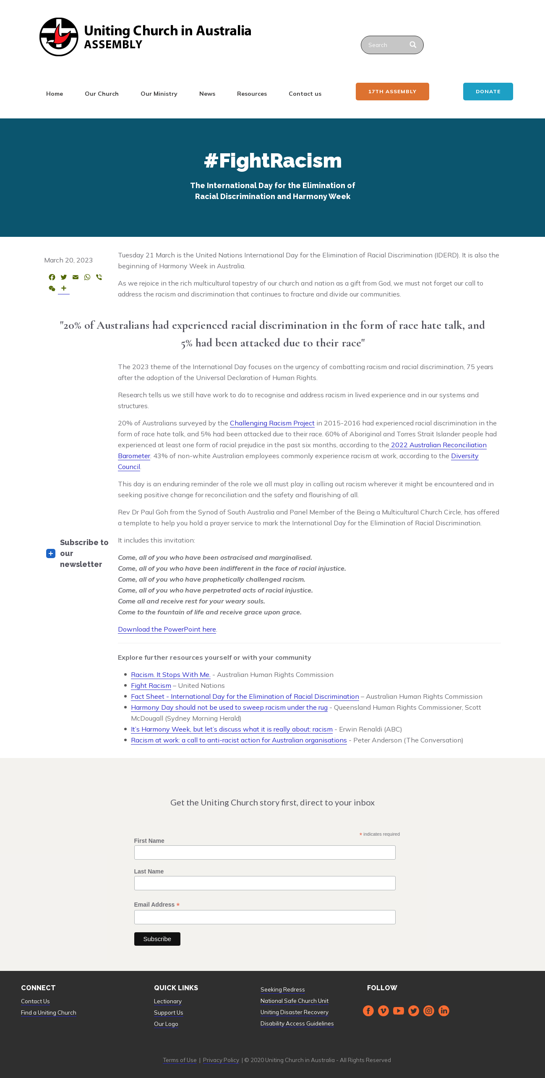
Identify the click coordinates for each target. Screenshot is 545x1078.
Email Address (157, 905)
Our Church (102, 93)
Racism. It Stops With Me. (171, 674)
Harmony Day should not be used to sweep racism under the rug (229, 707)
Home (54, 93)
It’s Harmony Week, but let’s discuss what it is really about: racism (232, 729)
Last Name (149, 871)
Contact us (305, 93)
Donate (488, 91)
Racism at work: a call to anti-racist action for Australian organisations (239, 740)
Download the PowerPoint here (167, 629)
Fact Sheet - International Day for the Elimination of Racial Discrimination (245, 696)
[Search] (413, 45)
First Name (149, 840)
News (207, 93)
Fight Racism (151, 685)
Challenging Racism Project (272, 423)
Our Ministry (159, 93)
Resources (252, 93)
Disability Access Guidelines (297, 1023)
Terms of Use (180, 1060)
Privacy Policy (221, 1060)
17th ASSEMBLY (392, 91)
